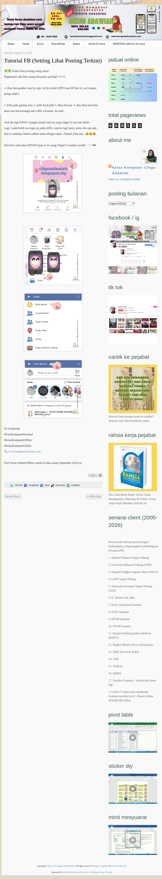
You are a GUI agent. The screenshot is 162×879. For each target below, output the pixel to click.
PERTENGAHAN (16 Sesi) (129, 43)
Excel (40, 43)
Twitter (15, 485)
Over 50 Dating (91, 872)
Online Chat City (119, 866)
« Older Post (94, 496)
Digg (44, 485)
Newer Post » (13, 496)
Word (26, 43)
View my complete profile (124, 179)
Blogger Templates (100, 866)
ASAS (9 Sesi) (96, 43)
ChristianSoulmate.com (74, 872)
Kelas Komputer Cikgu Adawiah (134, 170)
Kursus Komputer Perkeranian (61, 866)
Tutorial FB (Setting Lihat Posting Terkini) (53, 60)
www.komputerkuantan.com (24, 451)
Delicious (57, 485)
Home (11, 43)
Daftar (76, 43)
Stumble (73, 485)
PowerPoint (58, 43)
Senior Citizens (105, 872)
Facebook (31, 485)
